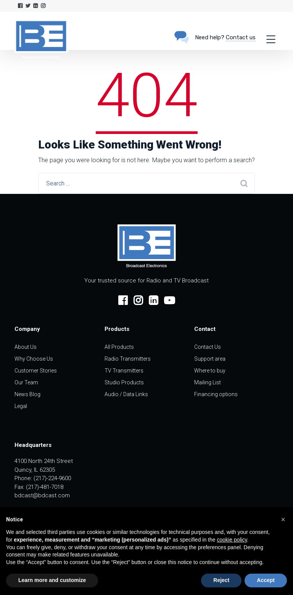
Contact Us (207, 347)
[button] (283, 519)
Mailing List (207, 382)
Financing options (216, 394)
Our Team (26, 382)
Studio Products (124, 382)
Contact (205, 329)
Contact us (241, 37)
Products (117, 329)
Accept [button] (266, 580)
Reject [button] (221, 580)
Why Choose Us (33, 359)
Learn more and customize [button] (52, 580)
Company (27, 329)
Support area (209, 359)
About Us (25, 347)
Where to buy (209, 371)
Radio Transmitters (128, 359)
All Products (119, 347)
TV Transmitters (124, 371)
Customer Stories (35, 371)
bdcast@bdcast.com (42, 495)
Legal (20, 406)
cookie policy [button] (232, 540)
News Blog (27, 394)
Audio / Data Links (126, 394)
